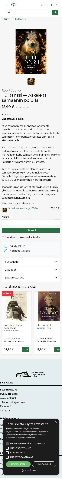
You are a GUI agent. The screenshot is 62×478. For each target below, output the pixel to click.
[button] (54, 4)
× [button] (56, 422)
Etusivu (7, 19)
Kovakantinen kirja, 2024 (23, 208)
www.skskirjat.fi (9, 397)
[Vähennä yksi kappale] (5, 222)
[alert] (31, 447)
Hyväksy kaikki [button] (18, 464)
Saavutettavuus (14, 277)
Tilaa (25, 349)
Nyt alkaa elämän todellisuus (13, 326)
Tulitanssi (20, 19)
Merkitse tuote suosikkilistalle (22, 237)
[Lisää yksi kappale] (57, 222)
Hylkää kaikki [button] (44, 464)
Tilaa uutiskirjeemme (12, 402)
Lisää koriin (31, 230)
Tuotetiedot (12, 261)
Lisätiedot (10, 269)
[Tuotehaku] (31, 12)
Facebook (6, 406)
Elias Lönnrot (44, 325)
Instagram (6, 410)
